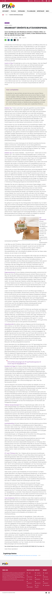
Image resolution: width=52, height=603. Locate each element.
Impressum (29, 594)
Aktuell (46, 583)
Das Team (39, 586)
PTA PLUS (19, 11)
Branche (47, 590)
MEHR (10, 14)
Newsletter (47, 596)
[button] (5, 43)
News (7, 17)
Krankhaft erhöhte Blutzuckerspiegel (16, 17)
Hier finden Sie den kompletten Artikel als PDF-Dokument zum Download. (21, 566)
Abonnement (38, 594)
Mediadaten (37, 590)
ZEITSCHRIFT (11, 11)
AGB (29, 583)
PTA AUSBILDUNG (36, 11)
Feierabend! (45, 594)
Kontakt (38, 583)
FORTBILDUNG (26, 11)
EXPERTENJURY (45, 11)
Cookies (30, 590)
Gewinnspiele (30, 598)
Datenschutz (29, 587)
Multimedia (45, 587)
